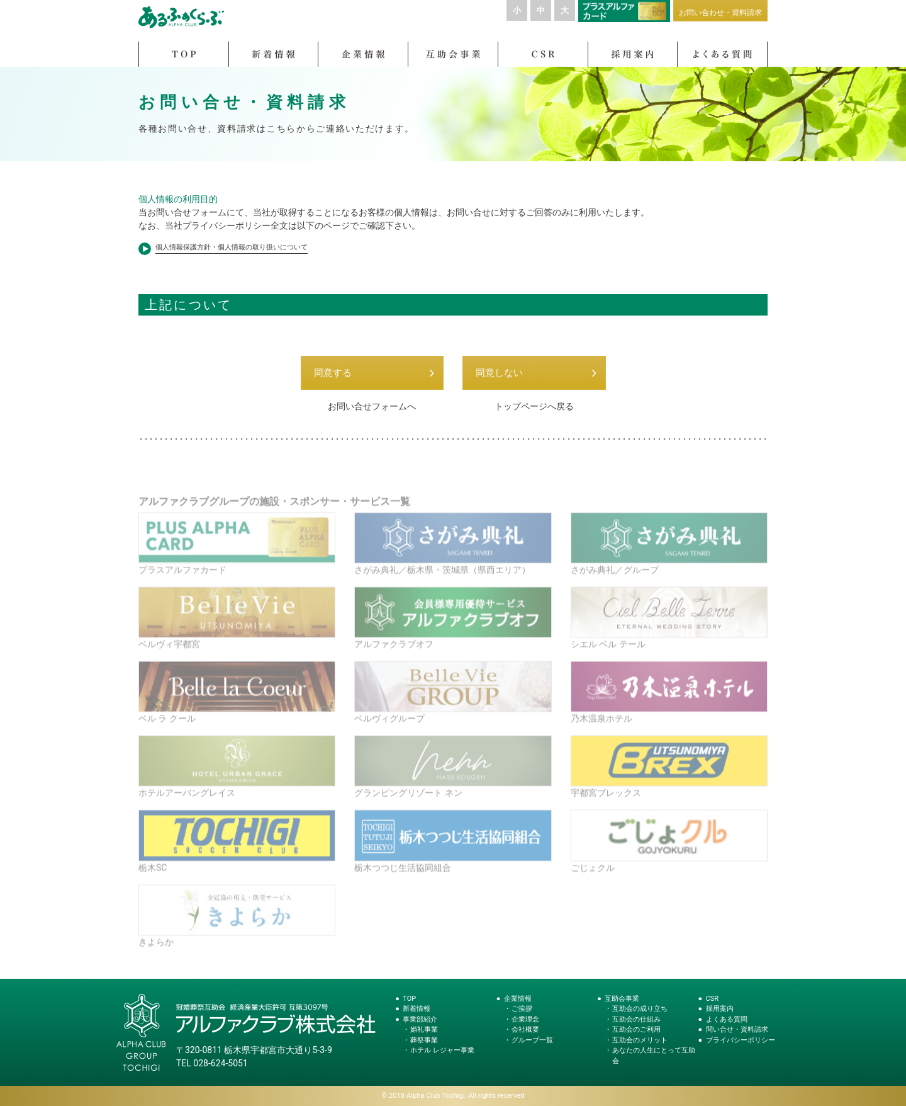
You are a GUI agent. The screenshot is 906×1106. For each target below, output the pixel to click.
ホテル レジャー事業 (442, 1050)
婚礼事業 (424, 1029)
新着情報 (416, 1009)
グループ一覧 (532, 1040)
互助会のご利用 (636, 1029)
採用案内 (720, 1009)
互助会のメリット (640, 1040)
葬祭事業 (424, 1040)
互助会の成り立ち (640, 1009)
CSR (712, 999)
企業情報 (518, 999)
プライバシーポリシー (740, 1040)
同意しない (499, 378)
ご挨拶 (522, 1009)
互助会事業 (622, 999)
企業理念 (525, 1019)
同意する (333, 378)
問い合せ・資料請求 (737, 1029)
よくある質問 (726, 1019)
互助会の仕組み (636, 1019)
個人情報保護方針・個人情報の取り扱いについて (231, 253)
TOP (409, 999)
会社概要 (525, 1029)
